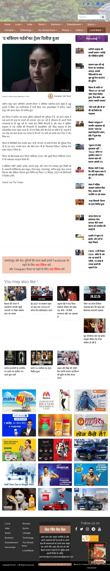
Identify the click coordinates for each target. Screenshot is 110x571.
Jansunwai (82, 11)
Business (56, 24)
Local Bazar (96, 30)
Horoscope (9, 547)
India (30, 24)
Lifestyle (9, 30)
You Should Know (47, 30)
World (42, 24)
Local (18, 24)
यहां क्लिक (41, 265)
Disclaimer (92, 568)
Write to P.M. (86, 8)
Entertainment (75, 24)
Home (7, 24)
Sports (91, 24)
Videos (80, 30)
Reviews (26, 523)
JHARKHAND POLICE (97, 11)
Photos (66, 30)
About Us (77, 564)
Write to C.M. (98, 8)
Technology (27, 30)
